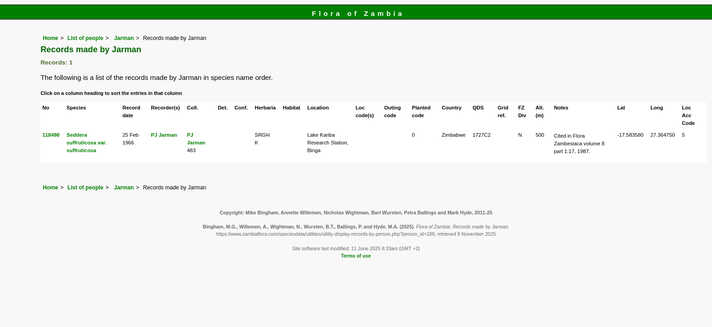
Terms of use (356, 255)
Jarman (123, 38)
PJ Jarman (164, 135)
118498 (50, 135)
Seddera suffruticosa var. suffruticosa (87, 142)
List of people (85, 38)
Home (50, 38)
